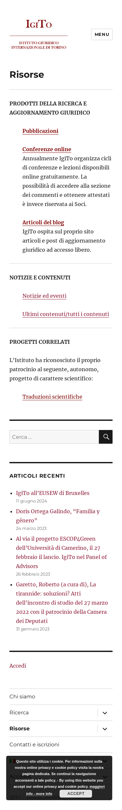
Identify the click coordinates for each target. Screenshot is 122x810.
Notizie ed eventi (44, 296)
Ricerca (19, 712)
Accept (76, 793)
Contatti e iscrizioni (34, 744)
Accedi (17, 665)
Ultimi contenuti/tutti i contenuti (65, 314)
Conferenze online (46, 149)
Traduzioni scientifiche (52, 396)
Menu (102, 34)
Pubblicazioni (40, 131)
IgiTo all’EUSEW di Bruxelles (52, 493)
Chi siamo (22, 696)
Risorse (19, 728)
